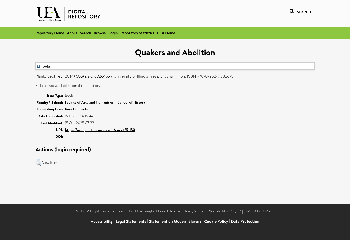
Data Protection (245, 221)
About (72, 32)
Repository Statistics (137, 32)
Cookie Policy (216, 221)
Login (113, 32)
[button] (38, 162)
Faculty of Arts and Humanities (89, 102)
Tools (43, 66)
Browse (100, 32)
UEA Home (166, 32)
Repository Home (49, 32)
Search (85, 32)
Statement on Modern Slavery (175, 221)
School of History (131, 102)
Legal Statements (131, 221)
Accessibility (102, 221)
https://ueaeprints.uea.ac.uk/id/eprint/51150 (100, 129)
